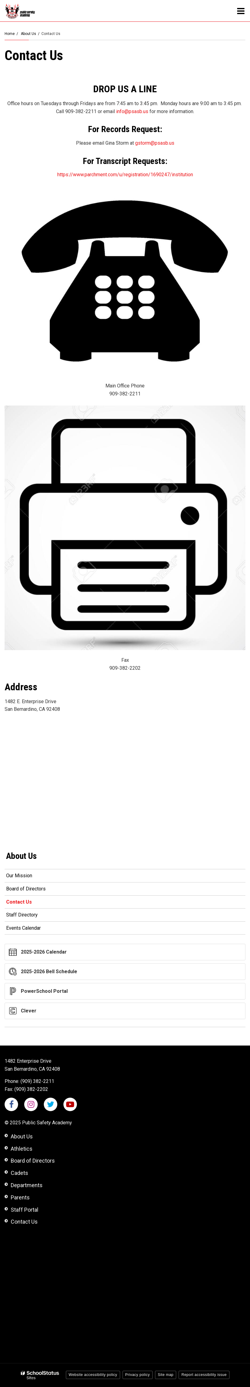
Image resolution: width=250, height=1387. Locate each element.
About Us (28, 34)
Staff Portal (24, 1209)
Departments (27, 1185)
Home (10, 34)
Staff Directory (22, 915)
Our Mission (19, 875)
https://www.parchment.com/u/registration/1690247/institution (125, 174)
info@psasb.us (132, 111)
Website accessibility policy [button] (93, 1375)
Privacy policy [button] (137, 1375)
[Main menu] (241, 10)
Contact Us (19, 902)
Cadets (19, 1173)
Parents (20, 1197)
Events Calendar (23, 928)
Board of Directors (26, 889)
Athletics (21, 1148)
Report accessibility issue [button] (204, 1375)
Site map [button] (165, 1375)
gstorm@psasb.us (154, 143)
